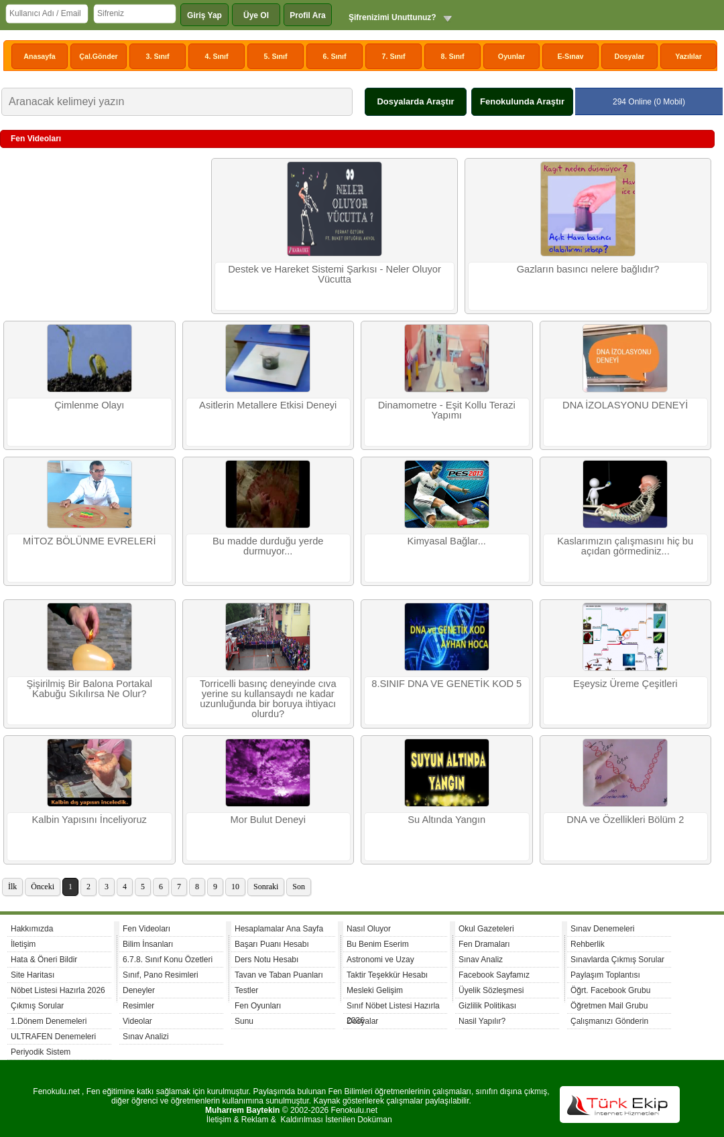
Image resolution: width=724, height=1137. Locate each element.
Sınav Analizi (146, 1036)
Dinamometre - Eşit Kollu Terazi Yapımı (447, 410)
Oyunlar (511, 56)
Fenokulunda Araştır (522, 101)
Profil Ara (308, 15)
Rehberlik (587, 944)
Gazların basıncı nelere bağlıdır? (588, 269)
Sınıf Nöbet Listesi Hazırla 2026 (393, 1007)
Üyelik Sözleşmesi (491, 990)
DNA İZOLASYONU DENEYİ (625, 405)
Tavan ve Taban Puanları (279, 975)
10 (235, 886)
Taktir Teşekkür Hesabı (387, 975)
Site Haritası (32, 975)
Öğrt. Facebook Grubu (610, 990)
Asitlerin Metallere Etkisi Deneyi (268, 405)
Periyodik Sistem (40, 1052)
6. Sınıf (335, 56)
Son (298, 886)
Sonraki (265, 886)
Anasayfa (39, 56)
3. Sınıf (158, 56)
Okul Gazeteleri (486, 928)
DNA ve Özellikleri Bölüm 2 (625, 819)
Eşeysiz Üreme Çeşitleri (625, 683)
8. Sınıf (453, 56)
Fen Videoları (146, 928)
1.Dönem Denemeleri (48, 1021)
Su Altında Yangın (446, 819)
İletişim (23, 944)
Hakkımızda (32, 928)
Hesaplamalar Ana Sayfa (279, 928)
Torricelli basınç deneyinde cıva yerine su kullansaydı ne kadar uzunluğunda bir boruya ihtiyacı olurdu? (268, 698)
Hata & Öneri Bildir (44, 959)
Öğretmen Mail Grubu (609, 1005)
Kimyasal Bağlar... (447, 541)
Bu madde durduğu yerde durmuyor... (268, 546)
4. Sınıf (217, 56)
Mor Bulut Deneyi (268, 819)
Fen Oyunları (258, 1005)
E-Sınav (570, 56)
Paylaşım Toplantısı (605, 975)
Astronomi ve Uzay (380, 959)
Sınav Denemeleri (602, 928)
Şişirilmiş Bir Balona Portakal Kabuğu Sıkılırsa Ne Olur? (89, 688)
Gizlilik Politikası (487, 1005)
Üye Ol (256, 15)
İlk (12, 886)
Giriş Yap (204, 15)
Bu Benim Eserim (378, 944)
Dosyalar (629, 56)
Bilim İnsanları (148, 944)
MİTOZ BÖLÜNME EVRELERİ (89, 541)
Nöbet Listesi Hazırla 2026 (58, 990)
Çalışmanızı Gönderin (609, 1021)
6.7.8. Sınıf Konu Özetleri (168, 959)
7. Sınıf (394, 56)
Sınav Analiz (481, 959)
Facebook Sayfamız (494, 975)
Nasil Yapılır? (482, 1021)
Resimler (138, 1005)
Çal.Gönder (98, 56)
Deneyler (139, 990)
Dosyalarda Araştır (415, 101)
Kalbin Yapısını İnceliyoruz (89, 819)
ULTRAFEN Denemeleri (53, 1036)
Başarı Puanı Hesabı (272, 944)
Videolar (137, 1021)
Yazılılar (688, 56)
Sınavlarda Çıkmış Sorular (617, 959)
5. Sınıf (276, 56)
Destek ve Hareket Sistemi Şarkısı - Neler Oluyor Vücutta (334, 274)
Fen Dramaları (484, 944)
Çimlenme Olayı (89, 405)
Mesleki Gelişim (375, 990)
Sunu (244, 1021)
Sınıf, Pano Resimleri (160, 975)
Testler (246, 990)
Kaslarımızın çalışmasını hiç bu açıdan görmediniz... (625, 546)
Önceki (42, 886)
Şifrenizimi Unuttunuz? (392, 17)
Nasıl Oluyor (369, 928)
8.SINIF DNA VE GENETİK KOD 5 (446, 683)
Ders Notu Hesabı (266, 959)
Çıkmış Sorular (37, 1005)
